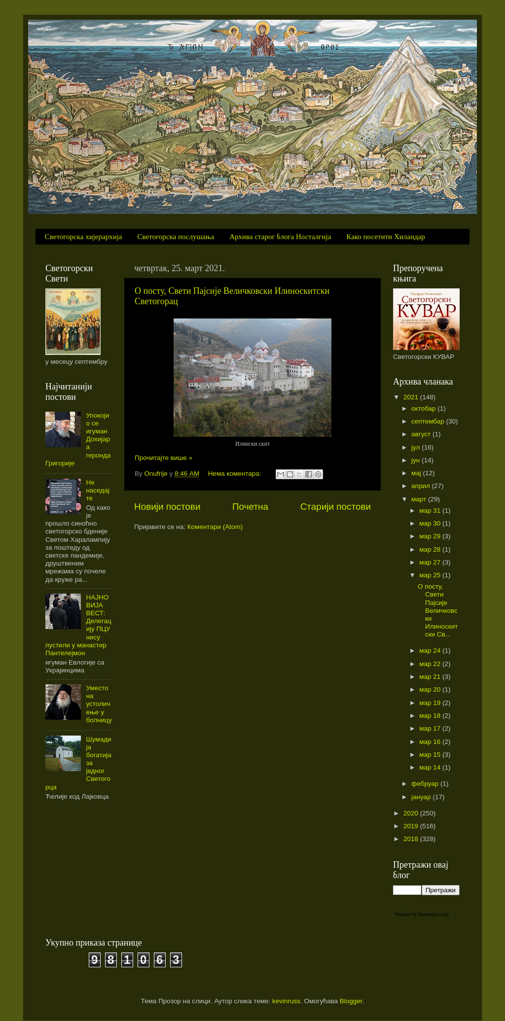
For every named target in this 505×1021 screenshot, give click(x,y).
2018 (411, 839)
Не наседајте (97, 490)
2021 (411, 397)
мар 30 (430, 523)
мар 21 (430, 676)
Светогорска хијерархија (83, 237)
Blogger (351, 1001)
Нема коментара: (235, 473)
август (422, 434)
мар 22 (430, 664)
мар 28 (430, 549)
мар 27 (430, 562)
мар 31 (430, 510)
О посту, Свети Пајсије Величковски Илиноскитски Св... (438, 610)
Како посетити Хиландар (385, 237)
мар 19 (430, 702)
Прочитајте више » (163, 457)
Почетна (250, 506)
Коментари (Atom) (215, 526)
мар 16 (430, 741)
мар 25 (430, 575)
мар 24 (430, 650)
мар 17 (430, 728)
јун (416, 460)
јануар (422, 797)
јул (416, 447)
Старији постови (335, 506)
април (421, 486)
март (419, 499)
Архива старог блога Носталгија (280, 237)
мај (417, 473)
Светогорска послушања (176, 237)
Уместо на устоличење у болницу (98, 704)
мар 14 (430, 767)
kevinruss (286, 1001)
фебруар (425, 783)
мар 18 (430, 715)
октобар (424, 408)
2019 (411, 826)
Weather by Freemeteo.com (422, 914)
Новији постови (167, 506)
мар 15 (430, 754)
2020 (411, 813)
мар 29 (430, 536)
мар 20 (430, 689)
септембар (428, 421)
